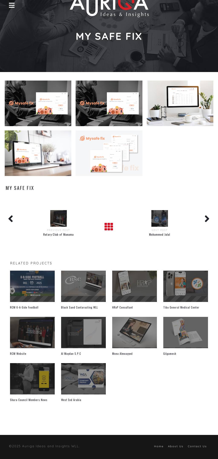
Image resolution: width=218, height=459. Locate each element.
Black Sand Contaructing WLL (79, 307)
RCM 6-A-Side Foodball (24, 307)
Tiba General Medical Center (181, 307)
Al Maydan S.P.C (71, 353)
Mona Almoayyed (122, 353)
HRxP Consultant (122, 307)
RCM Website (18, 353)
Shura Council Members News (28, 400)
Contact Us (197, 446)
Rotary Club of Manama (58, 234)
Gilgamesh (169, 353)
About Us (176, 446)
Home (159, 446)
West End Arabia (71, 400)
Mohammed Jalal (159, 234)
